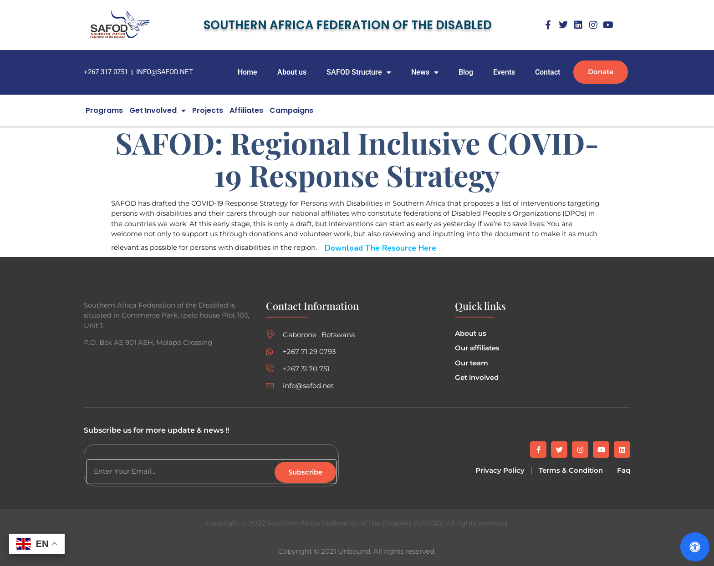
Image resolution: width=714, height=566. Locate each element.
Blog (466, 72)
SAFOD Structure (358, 72)
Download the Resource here (380, 248)
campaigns (291, 110)
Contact (547, 72)
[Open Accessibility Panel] (694, 546)
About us (291, 72)
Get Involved (157, 110)
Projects (207, 110)
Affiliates (246, 110)
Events (504, 72)
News (425, 72)
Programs (104, 110)
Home (247, 72)
